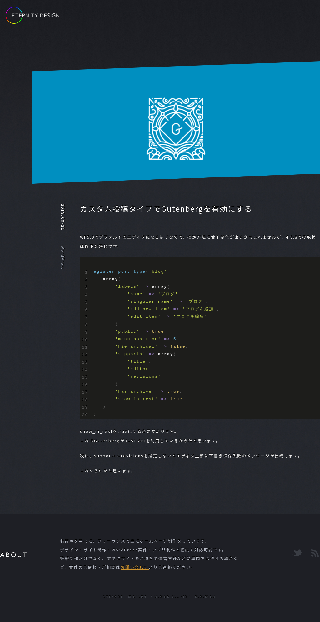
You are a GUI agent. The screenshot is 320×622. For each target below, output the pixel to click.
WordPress (63, 258)
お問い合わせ (135, 567)
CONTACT (276, 18)
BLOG (194, 18)
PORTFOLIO (232, 18)
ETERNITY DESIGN (32, 15)
